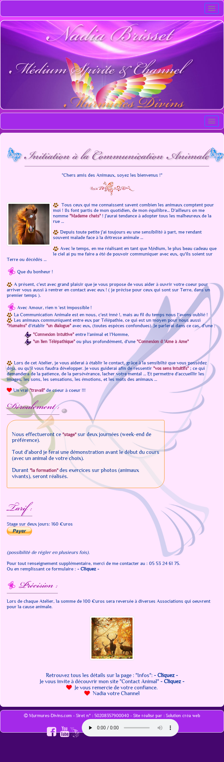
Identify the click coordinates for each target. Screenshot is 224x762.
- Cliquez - (88, 568)
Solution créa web (183, 715)
